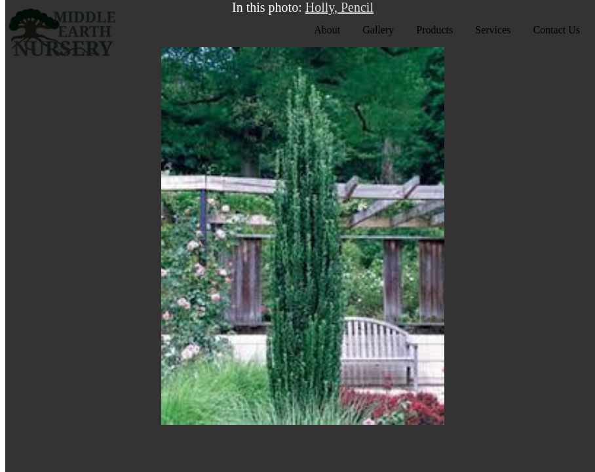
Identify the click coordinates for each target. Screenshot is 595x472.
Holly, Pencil (339, 7)
